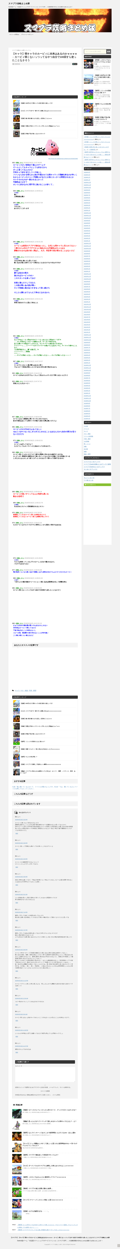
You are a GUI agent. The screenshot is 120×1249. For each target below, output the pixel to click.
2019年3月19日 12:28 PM (21, 1030)
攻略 (85, 446)
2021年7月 (87, 317)
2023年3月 (87, 266)
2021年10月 (87, 309)
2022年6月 (87, 289)
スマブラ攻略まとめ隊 (19, 3)
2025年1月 (87, 210)
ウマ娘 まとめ (88, 480)
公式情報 (86, 441)
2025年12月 (87, 182)
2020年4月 (87, 355)
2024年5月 (87, 230)
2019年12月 (87, 365)
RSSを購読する (90, 484)
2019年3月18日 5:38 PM (21, 843)
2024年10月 (87, 218)
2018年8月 (87, 406)
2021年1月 (87, 332)
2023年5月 (87, 261)
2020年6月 (87, 350)
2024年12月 (87, 213)
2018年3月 (87, 418)
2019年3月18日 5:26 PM (21, 819)
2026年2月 (87, 177)
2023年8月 (87, 253)
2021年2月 (87, 329)
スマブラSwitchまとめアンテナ (94, 467)
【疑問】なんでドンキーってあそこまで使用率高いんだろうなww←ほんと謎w (48, 1133)
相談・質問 (87, 454)
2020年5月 (87, 352)
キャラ (17, 690)
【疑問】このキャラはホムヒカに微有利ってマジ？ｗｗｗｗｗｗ (44, 1177)
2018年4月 (87, 416)
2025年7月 (87, 195)
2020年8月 (87, 345)
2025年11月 (87, 185)
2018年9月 (87, 403)
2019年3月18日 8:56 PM (21, 949)
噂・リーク (87, 444)
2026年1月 (87, 180)
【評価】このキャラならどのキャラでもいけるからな (102, 62)
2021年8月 (87, 314)
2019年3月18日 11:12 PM (21, 980)
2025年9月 (87, 190)
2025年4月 (87, 203)
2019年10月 (87, 370)
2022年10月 (87, 279)
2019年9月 (87, 373)
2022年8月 (87, 284)
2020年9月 (87, 342)
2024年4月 (87, 233)
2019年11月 (87, 368)
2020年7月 (87, 347)
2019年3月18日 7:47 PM (21, 930)
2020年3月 (87, 357)
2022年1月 (87, 302)
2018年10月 (87, 401)
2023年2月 (87, 269)
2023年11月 (87, 246)
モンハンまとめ (89, 478)
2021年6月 (87, 319)
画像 (85, 451)
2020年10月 (87, 340)
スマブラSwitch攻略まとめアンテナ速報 (97, 464)
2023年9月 (87, 251)
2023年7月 (87, 256)
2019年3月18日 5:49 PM (21, 859)
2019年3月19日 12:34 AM (21, 998)
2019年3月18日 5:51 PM (21, 894)
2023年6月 (87, 258)
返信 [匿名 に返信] (17, 833)
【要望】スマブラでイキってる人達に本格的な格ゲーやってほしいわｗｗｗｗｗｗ (43, 1230)
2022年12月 (87, 274)
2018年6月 (87, 411)
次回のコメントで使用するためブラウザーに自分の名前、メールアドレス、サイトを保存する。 (43, 1087)
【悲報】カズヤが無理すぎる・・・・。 (36, 1211)
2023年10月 (87, 248)
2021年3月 (87, 327)
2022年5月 (87, 291)
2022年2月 (87, 299)
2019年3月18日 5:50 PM (21, 876)
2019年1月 (87, 393)
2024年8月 (87, 223)
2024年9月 (87, 220)
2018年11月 (87, 398)
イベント (86, 428)
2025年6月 (87, 197)
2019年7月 (87, 378)
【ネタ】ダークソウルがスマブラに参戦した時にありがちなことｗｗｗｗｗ (48, 1166)
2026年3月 (87, 175)
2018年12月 (87, 396)
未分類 (86, 449)
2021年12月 (87, 304)
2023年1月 (87, 271)
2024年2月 (87, 238)
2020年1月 (87, 363)
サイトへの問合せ (14, 34)
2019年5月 (87, 383)
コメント (18, 1066)
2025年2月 (87, 208)
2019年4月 (87, 385)
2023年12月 (87, 243)
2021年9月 (87, 312)
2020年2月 (87, 360)
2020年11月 (87, 337)
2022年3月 (87, 296)
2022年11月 (87, 276)
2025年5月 (87, 200)
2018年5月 (87, 413)
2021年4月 (87, 324)
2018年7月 (87, 408)
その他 (86, 426)
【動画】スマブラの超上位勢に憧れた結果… (37, 1188)
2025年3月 (87, 205)
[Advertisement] (45, 80)
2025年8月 (87, 192)
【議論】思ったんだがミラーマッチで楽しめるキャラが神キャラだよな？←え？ (49, 1121)
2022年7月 (87, 286)
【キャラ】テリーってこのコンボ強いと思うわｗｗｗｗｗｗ (42, 1200)
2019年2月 (87, 390)
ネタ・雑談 (24, 690)
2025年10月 (87, 187)
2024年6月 (87, 228)
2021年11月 (87, 307)
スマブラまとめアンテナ (92, 461)
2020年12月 (87, 335)
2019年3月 (87, 388)
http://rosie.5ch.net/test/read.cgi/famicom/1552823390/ (63, 158)
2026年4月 (87, 172)
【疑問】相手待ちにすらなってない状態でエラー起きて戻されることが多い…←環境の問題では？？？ (97, 154)
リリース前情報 (88, 436)
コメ (75, 64)
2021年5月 (87, 322)
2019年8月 (87, 375)
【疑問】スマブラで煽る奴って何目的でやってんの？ (40, 1155)
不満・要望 (32, 690)
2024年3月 (87, 236)
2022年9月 (87, 281)
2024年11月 (87, 215)
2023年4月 (87, 263)
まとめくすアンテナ (90, 469)
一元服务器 (92, 149)
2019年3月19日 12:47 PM (21, 1046)
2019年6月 (87, 380)
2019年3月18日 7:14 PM (21, 912)
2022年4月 (87, 294)
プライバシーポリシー (27, 34)
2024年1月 (87, 241)
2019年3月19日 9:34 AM (21, 1014)
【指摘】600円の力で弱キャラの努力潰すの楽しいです (102, 77)
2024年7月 (87, 225)
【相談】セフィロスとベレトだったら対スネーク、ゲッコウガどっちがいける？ (49, 1110)
